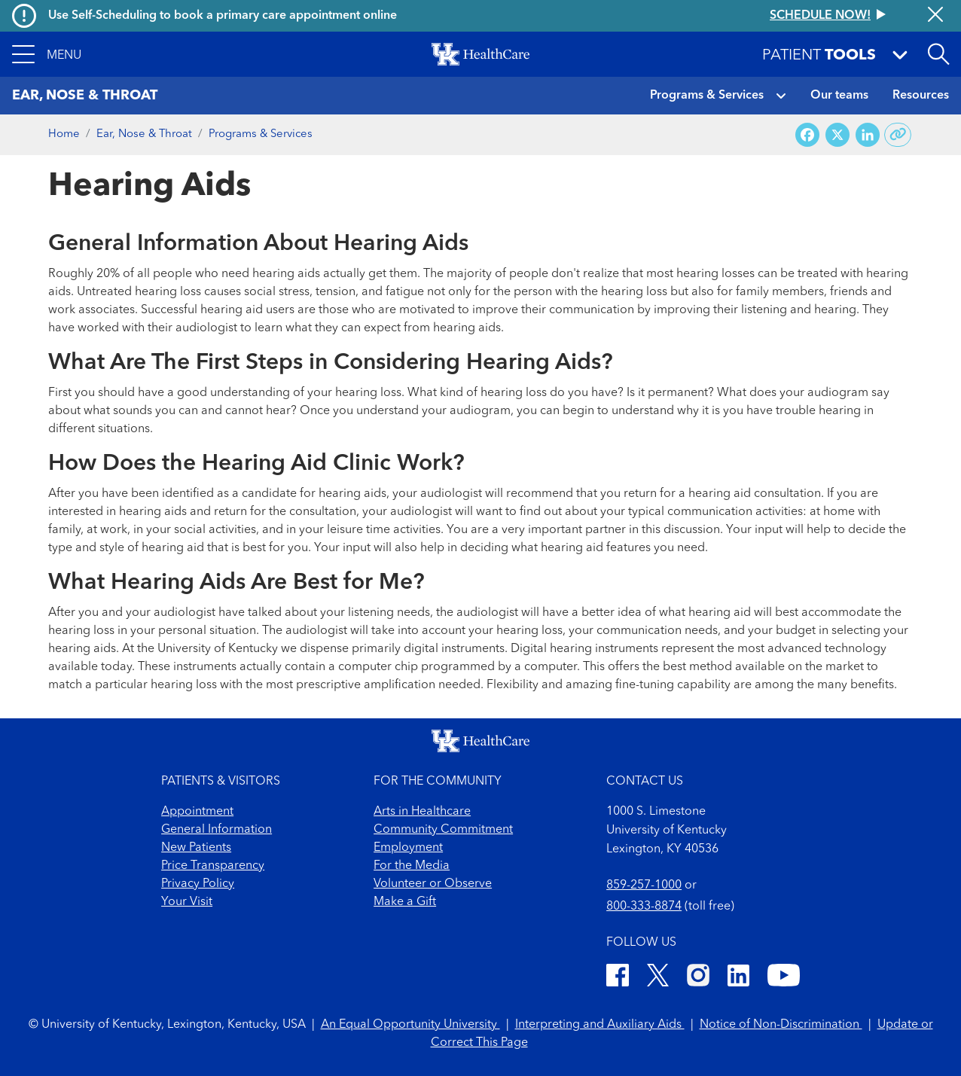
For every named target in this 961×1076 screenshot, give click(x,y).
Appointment (197, 812)
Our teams (839, 96)
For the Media (412, 866)
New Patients (196, 848)
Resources (920, 96)
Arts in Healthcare (422, 812)
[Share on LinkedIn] (868, 135)
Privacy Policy (197, 884)
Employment (408, 848)
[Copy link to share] (898, 135)
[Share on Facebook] (807, 135)
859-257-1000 (644, 885)
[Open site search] (938, 54)
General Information (216, 830)
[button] (46, 54)
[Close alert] (935, 16)
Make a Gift (405, 902)
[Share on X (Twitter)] (837, 135)
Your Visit (186, 902)
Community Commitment (443, 830)
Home (64, 134)
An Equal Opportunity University (410, 1025)
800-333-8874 (644, 907)
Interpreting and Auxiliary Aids (600, 1025)
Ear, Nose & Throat (144, 134)
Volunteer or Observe (433, 884)
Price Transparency (212, 866)
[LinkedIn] (738, 978)
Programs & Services (707, 96)
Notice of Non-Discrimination (781, 1025)
